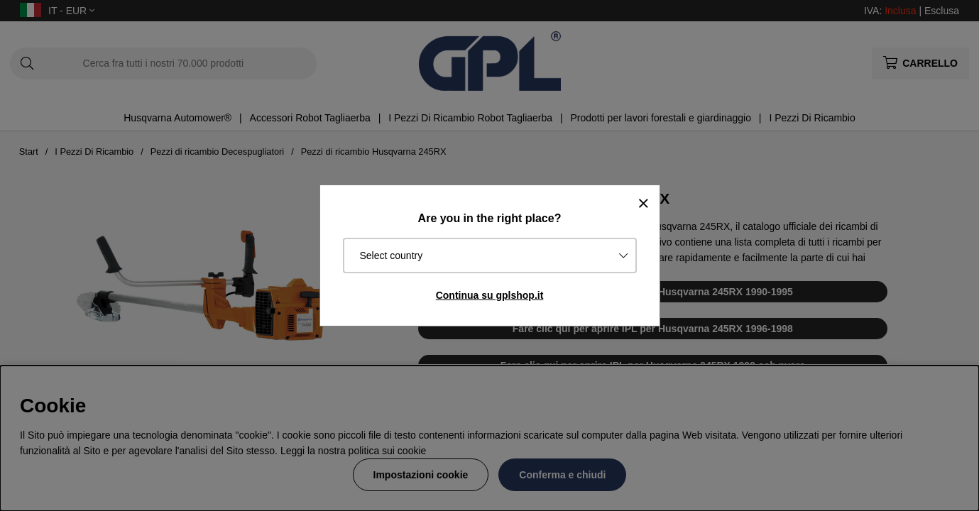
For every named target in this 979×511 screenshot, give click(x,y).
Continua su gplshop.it (490, 295)
